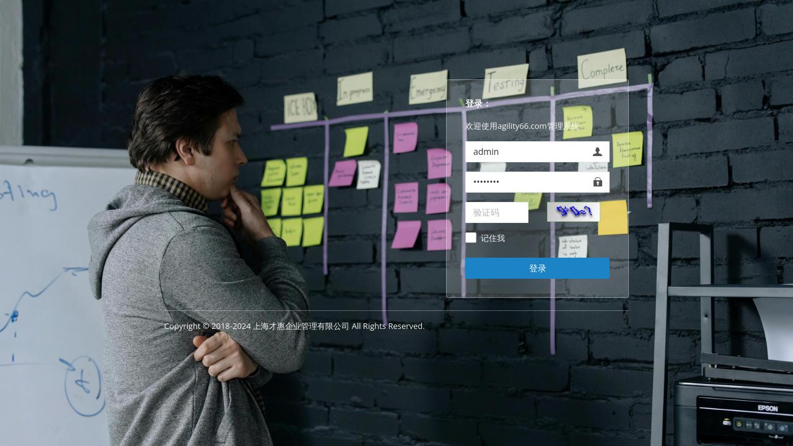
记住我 (493, 238)
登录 (537, 268)
